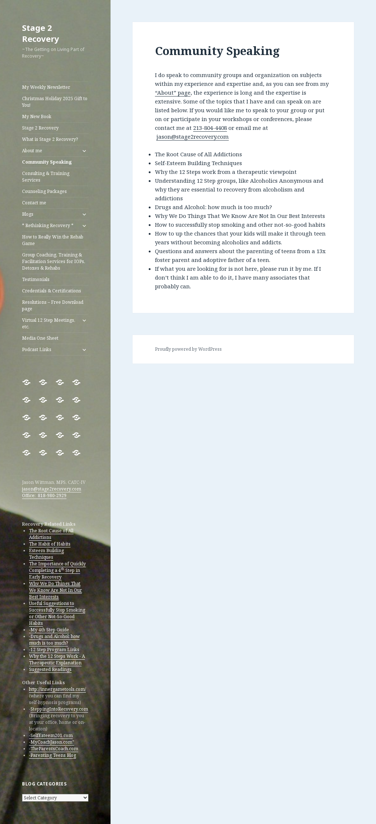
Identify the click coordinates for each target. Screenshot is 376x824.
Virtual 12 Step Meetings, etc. (48, 323)
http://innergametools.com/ (57, 689)
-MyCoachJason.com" (51, 742)
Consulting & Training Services (45, 176)
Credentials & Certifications (51, 291)
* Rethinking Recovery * (47, 225)
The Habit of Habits (49, 544)
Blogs (27, 214)
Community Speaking (47, 162)
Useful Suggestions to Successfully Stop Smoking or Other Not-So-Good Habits (57, 613)
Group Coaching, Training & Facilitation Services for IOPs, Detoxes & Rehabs (53, 261)
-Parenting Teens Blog (52, 755)
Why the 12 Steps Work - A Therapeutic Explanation (57, 659)
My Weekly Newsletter (46, 87)
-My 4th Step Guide (49, 630)
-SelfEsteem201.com (51, 735)
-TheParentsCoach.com (53, 748)
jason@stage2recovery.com (51, 489)
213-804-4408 (210, 127)
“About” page (173, 92)
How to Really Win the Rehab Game (52, 240)
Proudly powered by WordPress (188, 349)
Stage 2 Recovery (40, 33)
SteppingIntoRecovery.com (59, 709)
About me (32, 150)
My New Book (36, 116)
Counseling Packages (44, 191)
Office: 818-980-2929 (44, 495)
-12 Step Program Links (54, 649)
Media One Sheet (40, 338)
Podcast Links (36, 349)
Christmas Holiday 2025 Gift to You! (54, 101)
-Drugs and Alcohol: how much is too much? (54, 639)
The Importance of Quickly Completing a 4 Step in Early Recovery (57, 570)
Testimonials (36, 279)
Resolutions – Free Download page (52, 305)
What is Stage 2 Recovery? (50, 139)
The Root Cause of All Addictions (51, 534)
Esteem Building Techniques (46, 553)
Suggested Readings (50, 669)
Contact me (34, 203)
